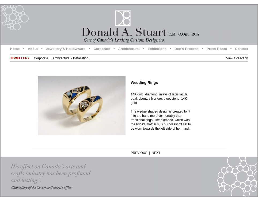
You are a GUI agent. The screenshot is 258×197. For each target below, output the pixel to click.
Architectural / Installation (70, 58)
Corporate (101, 49)
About (33, 49)
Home (15, 49)
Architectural (128, 49)
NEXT (156, 153)
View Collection (237, 58)
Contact (241, 49)
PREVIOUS (139, 153)
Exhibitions (157, 49)
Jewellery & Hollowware (65, 49)
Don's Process (186, 49)
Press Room (217, 49)
